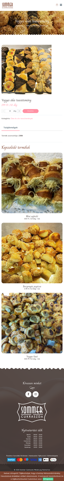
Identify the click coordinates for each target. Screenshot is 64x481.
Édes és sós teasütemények (37, 26)
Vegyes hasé (32, 356)
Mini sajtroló (32, 216)
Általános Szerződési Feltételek (17, 456)
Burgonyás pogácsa (32, 286)
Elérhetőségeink (52, 456)
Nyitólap (19, 26)
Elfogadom (48, 479)
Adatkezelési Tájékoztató (37, 456)
